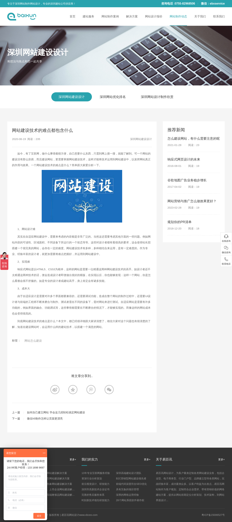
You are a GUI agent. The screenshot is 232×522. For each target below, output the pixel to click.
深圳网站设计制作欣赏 (157, 97)
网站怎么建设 (33, 361)
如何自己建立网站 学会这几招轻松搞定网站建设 (56, 433)
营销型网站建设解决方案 (56, 478)
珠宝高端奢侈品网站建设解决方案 (61, 494)
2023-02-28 (183, 218)
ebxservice (217, 3)
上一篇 (16, 433)
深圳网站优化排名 (113, 97)
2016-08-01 (183, 176)
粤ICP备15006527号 (213, 514)
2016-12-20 (183, 239)
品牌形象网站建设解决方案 (57, 483)
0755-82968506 (185, 3)
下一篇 (16, 439)
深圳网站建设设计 (37, 52)
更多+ (73, 459)
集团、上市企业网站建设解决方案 (61, 489)
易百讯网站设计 (70, 514)
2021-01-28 (183, 155)
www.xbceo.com (88, 514)
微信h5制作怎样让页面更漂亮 (45, 439)
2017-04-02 (183, 197)
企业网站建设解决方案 (54, 473)
